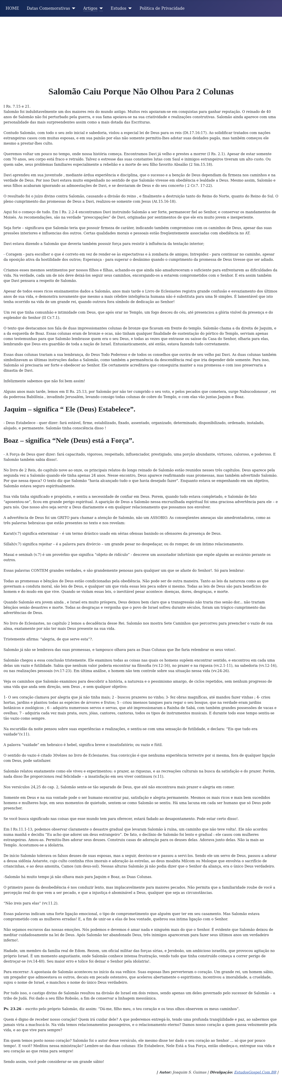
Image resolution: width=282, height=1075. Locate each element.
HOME (12, 8)
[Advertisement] (141, 50)
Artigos (90, 8)
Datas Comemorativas (48, 8)
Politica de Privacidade (162, 8)
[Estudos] (129, 8)
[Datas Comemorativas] (73, 8)
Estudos (118, 8)
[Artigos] (100, 8)
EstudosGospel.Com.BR (255, 1072)
